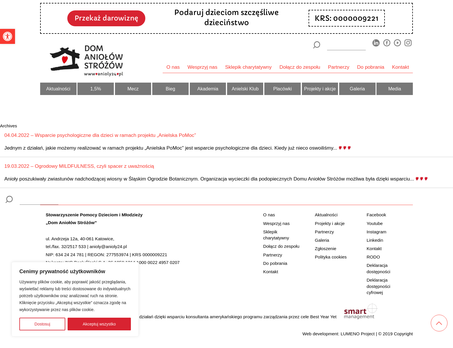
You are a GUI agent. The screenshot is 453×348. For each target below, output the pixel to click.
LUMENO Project (358, 333)
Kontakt (400, 67)
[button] (7, 36)
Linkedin (375, 240)
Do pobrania (370, 67)
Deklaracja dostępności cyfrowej (378, 286)
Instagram (376, 231)
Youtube (375, 223)
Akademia (207, 88)
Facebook (376, 214)
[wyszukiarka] (346, 44)
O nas (173, 67)
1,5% (95, 88)
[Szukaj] (316, 45)
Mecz (133, 88)
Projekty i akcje (320, 88)
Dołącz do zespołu (299, 67)
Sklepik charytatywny (248, 67)
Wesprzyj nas (202, 67)
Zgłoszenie (325, 248)
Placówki (282, 88)
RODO (373, 256)
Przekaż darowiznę (106, 18)
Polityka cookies (331, 256)
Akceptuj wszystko (99, 324)
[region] (75, 299)
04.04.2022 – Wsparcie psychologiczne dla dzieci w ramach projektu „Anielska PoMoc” (100, 135)
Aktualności (58, 88)
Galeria (357, 88)
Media (394, 88)
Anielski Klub (245, 88)
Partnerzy (338, 67)
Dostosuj (42, 324)
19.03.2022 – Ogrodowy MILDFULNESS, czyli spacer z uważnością (79, 166)
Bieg (170, 88)
